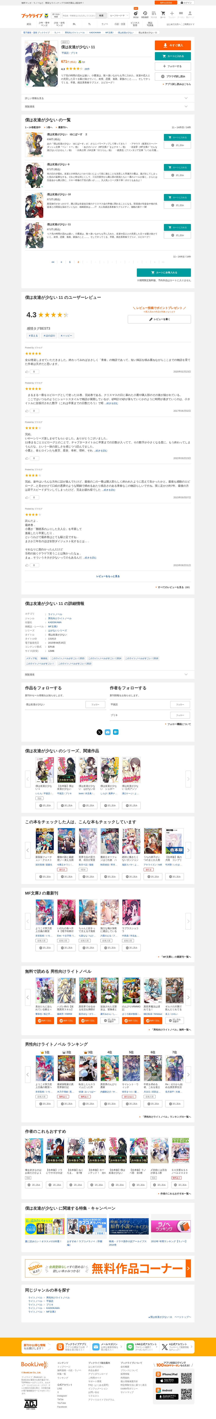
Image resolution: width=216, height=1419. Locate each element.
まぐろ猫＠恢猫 (129, 1014)
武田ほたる (157, 1092)
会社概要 (125, 1366)
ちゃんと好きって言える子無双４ (87, 931)
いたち (39, 793)
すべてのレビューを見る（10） (174, 587)
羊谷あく (134, 935)
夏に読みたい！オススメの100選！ (43, 1241)
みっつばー (90, 1092)
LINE (59, 1388)
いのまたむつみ (181, 864)
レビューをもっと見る (108, 576)
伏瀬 (81, 1092)
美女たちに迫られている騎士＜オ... (44, 1009)
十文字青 (67, 935)
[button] (45, 805)
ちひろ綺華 (94, 935)
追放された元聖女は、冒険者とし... (108, 1009)
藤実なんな (140, 1092)
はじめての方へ (174, 24)
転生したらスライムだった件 (87, 1086)
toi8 (160, 864)
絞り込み (56, 15)
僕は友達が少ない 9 (58, 164)
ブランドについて (129, 1370)
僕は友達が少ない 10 (59, 194)
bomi (81, 793)
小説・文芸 (119, 24)
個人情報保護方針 (129, 1381)
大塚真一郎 (181, 1092)
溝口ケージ (127, 793)
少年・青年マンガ (44, 24)
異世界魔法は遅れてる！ (152, 1008)
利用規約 (125, 1378)
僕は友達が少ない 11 (59, 224)
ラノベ (105, 24)
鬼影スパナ (127, 864)
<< (53, 262)
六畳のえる (105, 935)
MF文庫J (52, 626)
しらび (103, 793)
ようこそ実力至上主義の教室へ (44, 1086)
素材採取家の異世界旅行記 (65, 1086)
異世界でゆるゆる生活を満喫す (87, 1008)
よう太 (138, 793)
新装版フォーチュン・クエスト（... (44, 860)
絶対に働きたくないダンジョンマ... (130, 860)
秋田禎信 (104, 864)
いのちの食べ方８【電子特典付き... (65, 931)
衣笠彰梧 (40, 935)
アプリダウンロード (98, 1374)
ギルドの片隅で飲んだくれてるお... (173, 1009)
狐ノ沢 (75, 864)
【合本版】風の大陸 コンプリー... (173, 860)
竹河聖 (168, 864)
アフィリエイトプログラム (101, 1399)
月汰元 (147, 1092)
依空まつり (127, 1092)
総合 (29, 24)
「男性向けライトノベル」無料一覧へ (171, 1029)
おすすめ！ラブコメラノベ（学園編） (84, 1243)
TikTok (60, 1399)
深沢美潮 (40, 864)
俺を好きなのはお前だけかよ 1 (33, 1171)
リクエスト (93, 1396)
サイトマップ (127, 1392)
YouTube (61, 1403)
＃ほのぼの (49, 335)
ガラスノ (93, 1014)
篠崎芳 (60, 1014)
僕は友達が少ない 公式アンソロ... (130, 789)
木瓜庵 (88, 793)
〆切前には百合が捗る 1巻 (159, 1171)
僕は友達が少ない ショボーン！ (108, 789)
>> (163, 262)
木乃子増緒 (62, 1092)
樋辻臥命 (148, 1014)
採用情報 (125, 1374)
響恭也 (39, 1014)
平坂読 (65, 53)
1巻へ (49, 127)
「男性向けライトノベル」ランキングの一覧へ (166, 1116)
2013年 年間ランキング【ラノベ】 (169, 1241)
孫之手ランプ (50, 1014)
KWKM (68, 1014)
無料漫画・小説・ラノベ (69, 1370)
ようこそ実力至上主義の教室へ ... (44, 931)
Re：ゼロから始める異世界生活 (173, 1086)
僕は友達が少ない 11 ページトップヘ (169, 1317)
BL (74, 24)
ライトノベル (55, 614)
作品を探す (93, 1370)
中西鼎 (125, 935)
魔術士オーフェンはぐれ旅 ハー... (108, 860)
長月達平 (169, 1092)
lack (75, 935)
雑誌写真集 (150, 24)
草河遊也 (115, 864)
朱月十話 (83, 864)
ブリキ (74, 53)
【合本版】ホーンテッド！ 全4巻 (96, 1173)
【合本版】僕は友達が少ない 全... (65, 789)
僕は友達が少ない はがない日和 (87, 789)
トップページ (63, 1366)
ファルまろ (118, 935)
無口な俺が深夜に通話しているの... (108, 931)
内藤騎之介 (105, 1092)
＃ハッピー (66, 335)
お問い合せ (93, 1392)
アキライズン (150, 864)
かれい (174, 1014)
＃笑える (33, 335)
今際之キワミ (63, 864)
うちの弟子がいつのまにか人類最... (152, 860)
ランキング (62, 1378)
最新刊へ (63, 127)
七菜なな (83, 935)
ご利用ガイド (189, 24)
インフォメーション (98, 1388)
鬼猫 (91, 864)
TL (89, 24)
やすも (116, 1092)
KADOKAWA (54, 622)
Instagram (62, 1396)
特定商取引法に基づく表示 (134, 1385)
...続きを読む (111, 403)
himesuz (158, 1014)
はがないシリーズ (57, 630)
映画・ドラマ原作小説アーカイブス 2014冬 (128, 1243)
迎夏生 (49, 864)
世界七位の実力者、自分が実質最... (87, 860)
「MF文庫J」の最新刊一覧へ (175, 956)
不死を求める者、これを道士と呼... (152, 1087)
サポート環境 (94, 1381)
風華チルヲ (114, 793)
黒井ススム (75, 1092)
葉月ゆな (83, 1014)
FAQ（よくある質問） (99, 1385)
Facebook (62, 1407)
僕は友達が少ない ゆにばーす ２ (67, 134)
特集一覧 (61, 1374)
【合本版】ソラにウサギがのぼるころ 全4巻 (54, 1173)
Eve (59, 935)
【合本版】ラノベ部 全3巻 (138, 1171)
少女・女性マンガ (59, 24)
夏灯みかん (105, 1014)
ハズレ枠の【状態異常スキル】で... (65, 1009)
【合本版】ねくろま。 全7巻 (75, 1171)
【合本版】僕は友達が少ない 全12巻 (117, 1173)
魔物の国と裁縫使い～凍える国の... (65, 860)
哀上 (167, 1014)
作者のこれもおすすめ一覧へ (175, 1193)
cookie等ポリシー (129, 1388)
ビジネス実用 (135, 24)
